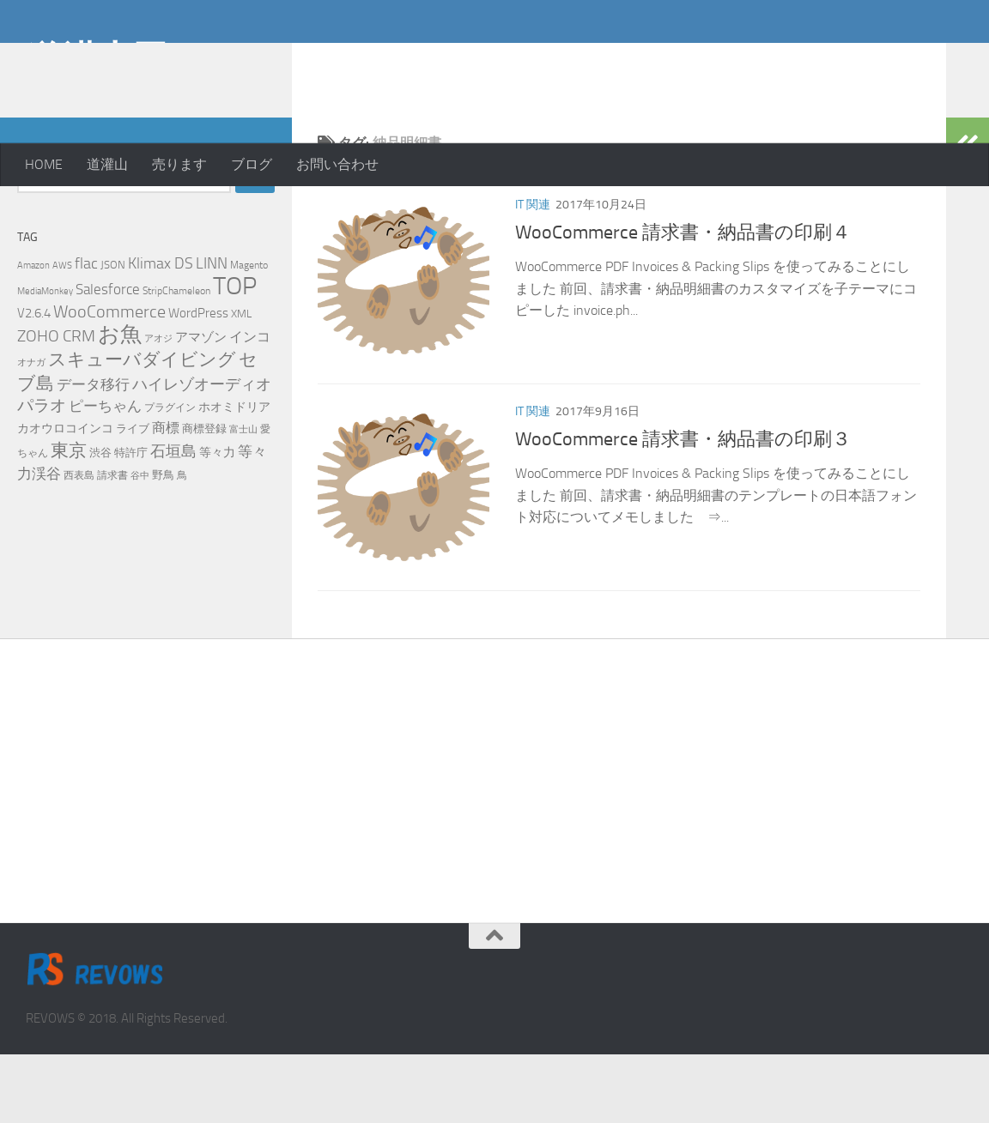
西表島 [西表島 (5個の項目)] (79, 544)
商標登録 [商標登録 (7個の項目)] (204, 497)
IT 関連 (532, 273)
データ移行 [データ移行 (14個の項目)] (93, 453)
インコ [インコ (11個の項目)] (249, 406)
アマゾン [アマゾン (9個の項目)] (201, 406)
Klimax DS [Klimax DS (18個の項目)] (160, 332)
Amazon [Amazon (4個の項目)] (33, 334)
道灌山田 (97, 59)
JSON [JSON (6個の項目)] (112, 333)
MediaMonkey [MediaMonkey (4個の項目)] (45, 359)
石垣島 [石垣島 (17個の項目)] (173, 519)
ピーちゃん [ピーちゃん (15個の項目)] (105, 474)
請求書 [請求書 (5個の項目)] (112, 544)
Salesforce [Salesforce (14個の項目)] (108, 357)
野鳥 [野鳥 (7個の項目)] (163, 543)
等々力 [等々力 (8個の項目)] (217, 521)
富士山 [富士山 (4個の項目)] (243, 498)
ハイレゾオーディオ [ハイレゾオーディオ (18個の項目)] (201, 453)
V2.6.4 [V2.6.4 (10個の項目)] (34, 381)
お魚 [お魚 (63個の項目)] (120, 402)
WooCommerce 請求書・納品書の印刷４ (683, 301)
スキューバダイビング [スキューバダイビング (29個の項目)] (142, 428)
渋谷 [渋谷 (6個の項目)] (100, 521)
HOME (44, 164)
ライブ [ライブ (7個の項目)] (132, 497)
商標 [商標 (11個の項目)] (165, 496)
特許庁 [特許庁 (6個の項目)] (131, 521)
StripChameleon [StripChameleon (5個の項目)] (176, 359)
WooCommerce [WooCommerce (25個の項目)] (109, 380)
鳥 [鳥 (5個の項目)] (182, 544)
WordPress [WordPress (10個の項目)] (198, 381)
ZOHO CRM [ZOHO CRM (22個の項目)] (56, 404)
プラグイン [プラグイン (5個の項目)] (170, 476)
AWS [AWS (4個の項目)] (62, 334)
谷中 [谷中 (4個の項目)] (139, 544)
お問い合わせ (337, 164)
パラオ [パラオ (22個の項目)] (41, 474)
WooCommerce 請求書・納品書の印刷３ (683, 508)
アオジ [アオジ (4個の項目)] (158, 407)
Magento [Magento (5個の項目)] (249, 334)
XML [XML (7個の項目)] (241, 382)
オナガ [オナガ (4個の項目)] (31, 431)
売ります (179, 164)
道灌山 (107, 164)
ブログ (251, 164)
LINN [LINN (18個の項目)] (212, 332)
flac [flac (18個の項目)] (86, 332)
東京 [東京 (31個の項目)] (69, 518)
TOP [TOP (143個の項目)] (235, 355)
